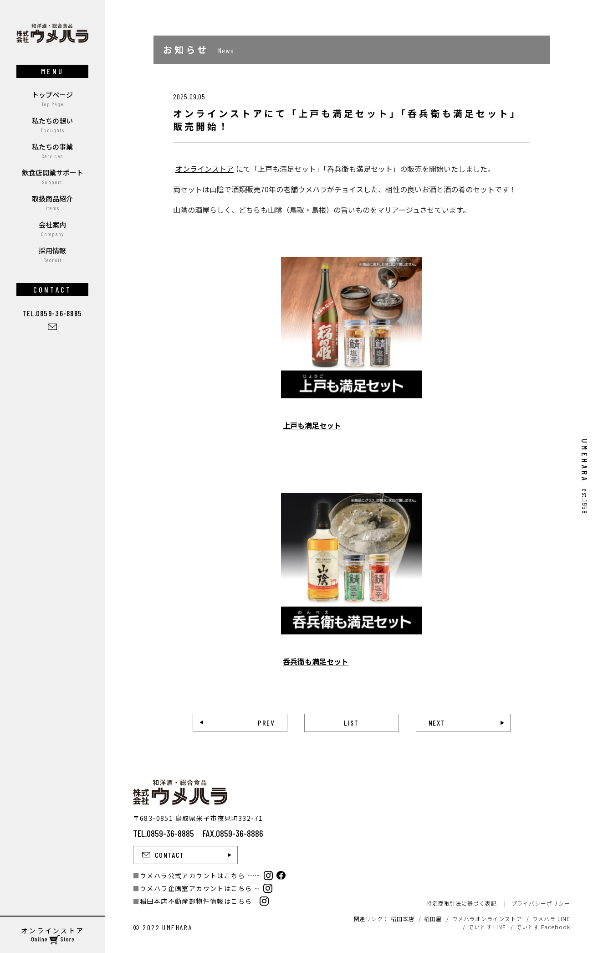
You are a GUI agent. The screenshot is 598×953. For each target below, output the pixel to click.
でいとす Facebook (543, 927)
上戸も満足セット (312, 425)
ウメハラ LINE (551, 918)
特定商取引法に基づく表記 (461, 903)
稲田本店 (402, 918)
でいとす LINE (487, 927)
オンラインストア (204, 168)
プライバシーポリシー (540, 903)
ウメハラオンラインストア (487, 918)
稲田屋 (433, 918)
